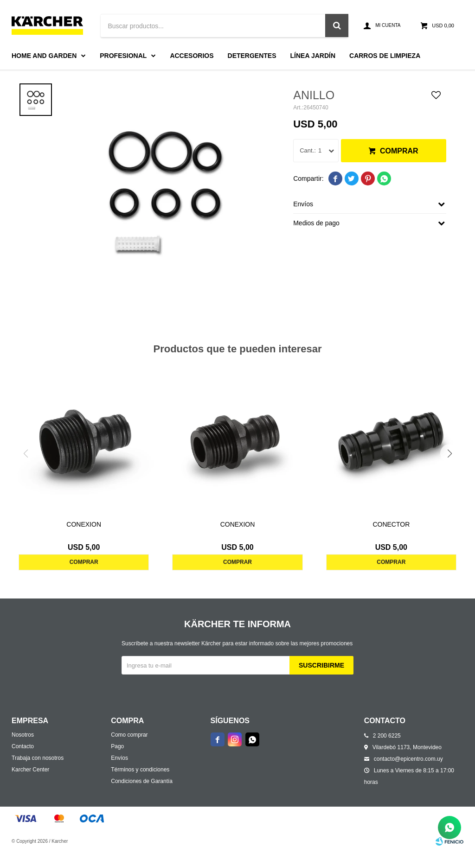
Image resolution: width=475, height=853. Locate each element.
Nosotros (23, 735)
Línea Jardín (313, 55)
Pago (117, 746)
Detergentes (252, 55)
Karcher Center (30, 769)
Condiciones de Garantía (142, 781)
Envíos (119, 758)
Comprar (399, 151)
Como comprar (129, 735)
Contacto (23, 746)
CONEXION (83, 524)
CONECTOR (391, 524)
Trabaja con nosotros (38, 758)
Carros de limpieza (384, 55)
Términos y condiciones (140, 769)
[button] (449, 453)
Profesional (123, 55)
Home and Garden (44, 55)
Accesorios (191, 55)
